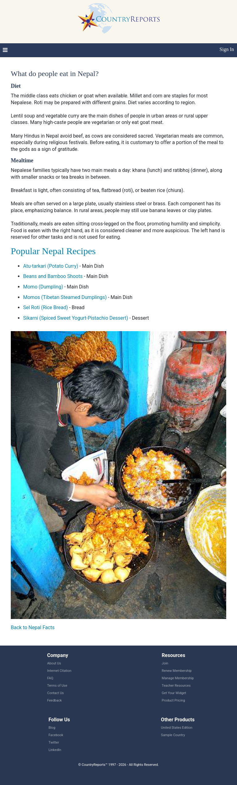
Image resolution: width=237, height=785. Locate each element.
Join (165, 663)
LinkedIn (54, 750)
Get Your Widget (174, 693)
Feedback (54, 700)
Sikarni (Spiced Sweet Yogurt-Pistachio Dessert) (75, 318)
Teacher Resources (176, 686)
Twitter (53, 742)
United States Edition (177, 728)
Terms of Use (57, 686)
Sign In (226, 49)
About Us (54, 663)
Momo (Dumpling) (43, 287)
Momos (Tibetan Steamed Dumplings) (65, 297)
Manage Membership (178, 678)
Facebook (55, 735)
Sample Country (173, 735)
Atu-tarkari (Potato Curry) (50, 266)
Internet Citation (59, 671)
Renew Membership (177, 671)
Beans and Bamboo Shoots (53, 276)
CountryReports (118, 18)
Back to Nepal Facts (33, 627)
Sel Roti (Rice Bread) (45, 307)
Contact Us (55, 693)
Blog (51, 728)
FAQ (50, 678)
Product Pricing (173, 700)
